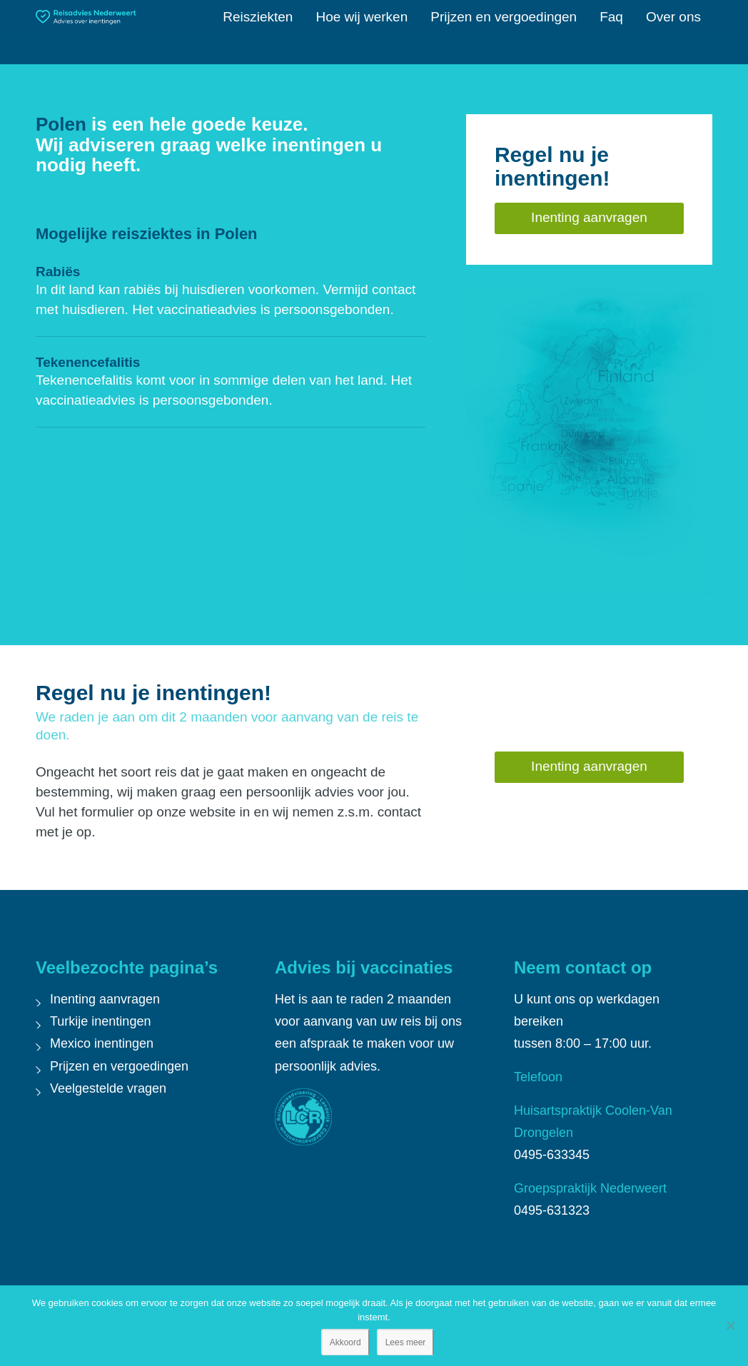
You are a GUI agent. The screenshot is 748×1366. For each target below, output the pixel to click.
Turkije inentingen (100, 1021)
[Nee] (730, 1325)
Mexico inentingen (101, 1043)
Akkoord (345, 1342)
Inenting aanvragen (105, 999)
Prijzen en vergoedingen (119, 1066)
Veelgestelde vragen (108, 1088)
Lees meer (405, 1342)
